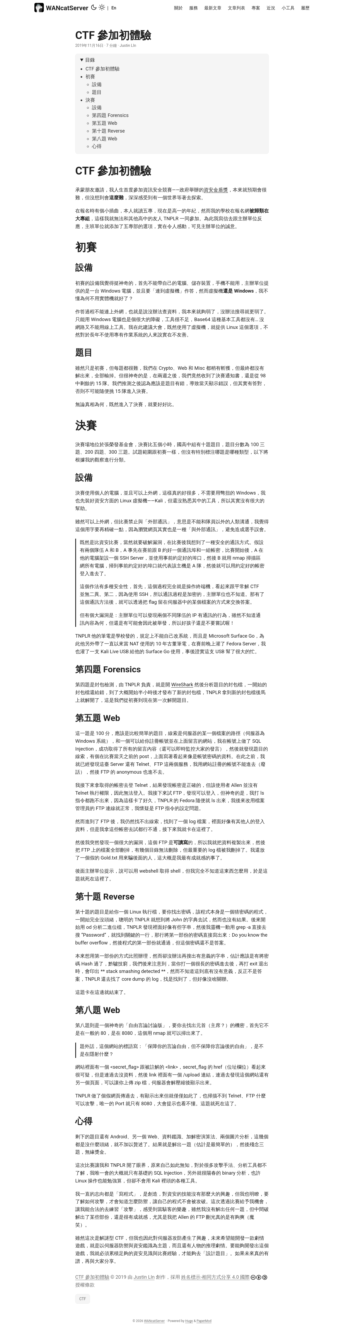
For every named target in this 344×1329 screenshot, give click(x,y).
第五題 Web (104, 123)
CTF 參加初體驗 (102, 69)
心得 (97, 146)
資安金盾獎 (216, 190)
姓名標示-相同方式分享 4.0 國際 (215, 1277)
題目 (97, 92)
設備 (97, 84)
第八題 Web (104, 138)
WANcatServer (61, 7)
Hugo (189, 1321)
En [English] (113, 7)
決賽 (90, 100)
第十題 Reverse (108, 131)
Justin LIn (144, 1277)
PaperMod (203, 1321)
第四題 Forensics (110, 115)
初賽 (90, 76)
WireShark (182, 684)
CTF (82, 1299)
